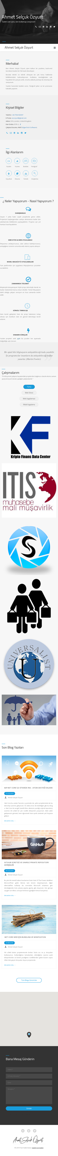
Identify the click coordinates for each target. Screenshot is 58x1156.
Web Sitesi (29, 392)
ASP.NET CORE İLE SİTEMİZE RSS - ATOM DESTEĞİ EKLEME (28, 788)
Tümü (29, 386)
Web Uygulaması (29, 398)
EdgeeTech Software (29, 127)
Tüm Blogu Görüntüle (29, 980)
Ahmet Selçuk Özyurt (15, 798)
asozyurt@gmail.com (19, 118)
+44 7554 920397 (17, 115)
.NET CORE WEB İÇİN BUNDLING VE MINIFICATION (25, 937)
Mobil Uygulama (29, 404)
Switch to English (37, 1148)
